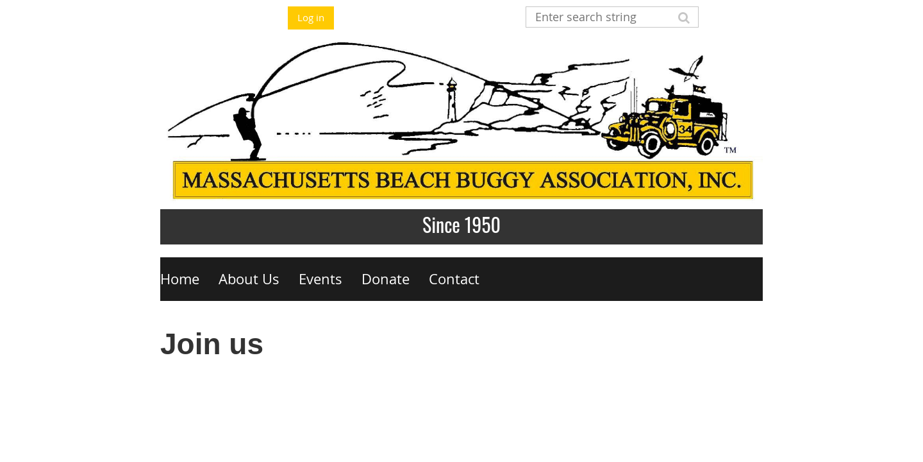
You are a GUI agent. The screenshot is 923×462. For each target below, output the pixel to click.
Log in (310, 17)
